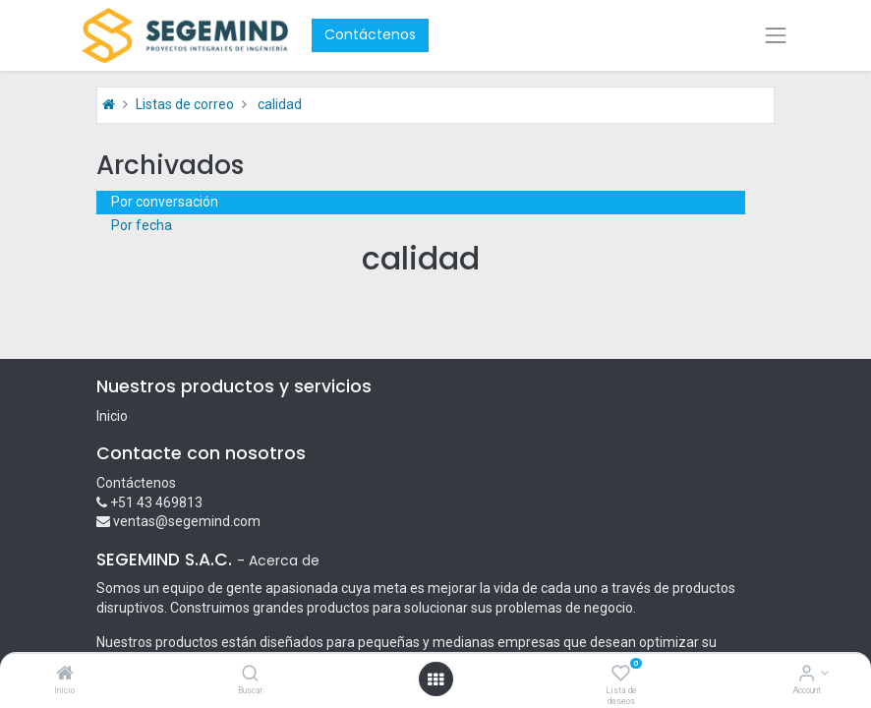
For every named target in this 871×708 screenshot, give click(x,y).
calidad (280, 104)
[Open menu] (435, 679)
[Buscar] (250, 674)
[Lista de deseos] (620, 674)
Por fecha (141, 225)
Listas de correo (185, 104)
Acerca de (284, 560)
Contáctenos (370, 34)
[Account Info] (806, 674)
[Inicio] (65, 674)
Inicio (112, 416)
